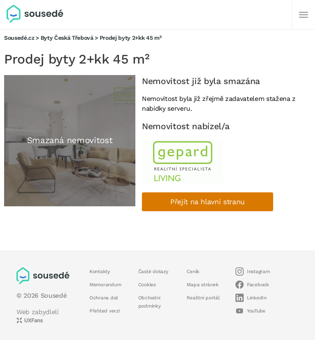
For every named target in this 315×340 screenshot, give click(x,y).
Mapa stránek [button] (202, 285)
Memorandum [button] (105, 285)
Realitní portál (203, 298)
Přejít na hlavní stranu (207, 202)
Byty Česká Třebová (67, 37)
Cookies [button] (147, 285)
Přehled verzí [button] (104, 311)
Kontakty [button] (99, 271)
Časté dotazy (153, 271)
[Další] (303, 15)
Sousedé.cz (19, 37)
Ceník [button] (193, 271)
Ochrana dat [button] (103, 298)
